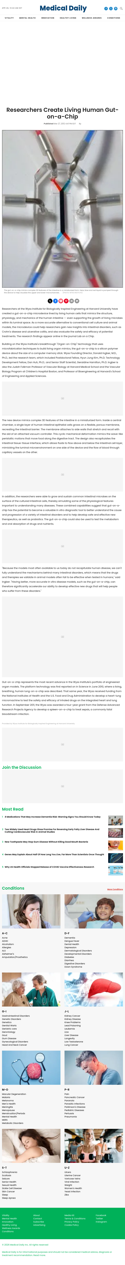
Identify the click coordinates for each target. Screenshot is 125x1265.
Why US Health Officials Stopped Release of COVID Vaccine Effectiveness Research (49, 867)
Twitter (99, 1218)
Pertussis (69, 1113)
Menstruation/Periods (13, 1113)
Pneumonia (71, 1116)
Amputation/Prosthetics (15, 957)
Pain (67, 1094)
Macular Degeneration (14, 1094)
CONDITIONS (113, 18)
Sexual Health (9, 1185)
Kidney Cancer (72, 1015)
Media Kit (69, 1215)
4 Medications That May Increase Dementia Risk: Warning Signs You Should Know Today (53, 816)
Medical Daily (63, 8)
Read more (39, 1255)
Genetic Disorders (11, 1019)
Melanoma (8, 1100)
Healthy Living (9, 1225)
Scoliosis (6, 1175)
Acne (5, 937)
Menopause (8, 1110)
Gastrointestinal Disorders (16, 1015)
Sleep (5, 1194)
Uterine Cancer (73, 1175)
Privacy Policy (72, 1221)
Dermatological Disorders (78, 950)
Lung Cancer (71, 1044)
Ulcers (68, 1172)
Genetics (6, 1022)
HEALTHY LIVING (68, 18)
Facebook (101, 1215)
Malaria (6, 1097)
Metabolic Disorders (12, 1123)
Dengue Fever (72, 941)
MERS (5, 1119)
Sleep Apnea (9, 1198)
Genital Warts (9, 1025)
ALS (4, 950)
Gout (4, 1035)
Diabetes (69, 957)
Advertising (39, 1225)
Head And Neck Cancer (14, 1044)
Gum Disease (9, 1038)
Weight (68, 1185)
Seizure (6, 1178)
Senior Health (9, 1181)
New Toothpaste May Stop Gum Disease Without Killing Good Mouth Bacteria (46, 841)
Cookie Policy (72, 1225)
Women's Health (73, 1188)
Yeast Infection (72, 1191)
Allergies (6, 947)
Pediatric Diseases (74, 1110)
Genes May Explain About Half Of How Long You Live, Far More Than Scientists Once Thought (54, 854)
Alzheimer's (8, 953)
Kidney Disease (73, 1019)
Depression (70, 947)
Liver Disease (71, 1035)
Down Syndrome (73, 966)
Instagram (101, 1221)
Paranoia (69, 1100)
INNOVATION (47, 18)
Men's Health (9, 1103)
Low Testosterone (74, 1041)
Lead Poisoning (73, 1025)
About (36, 1215)
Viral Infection (72, 1181)
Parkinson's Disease (75, 1107)
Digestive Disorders (75, 963)
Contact (37, 1218)
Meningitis (7, 1107)
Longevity (70, 1038)
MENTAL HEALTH (27, 18)
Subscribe (38, 1221)
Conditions (13, 888)
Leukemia (70, 1028)
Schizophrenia (9, 1172)
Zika (67, 1194)
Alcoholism (8, 944)
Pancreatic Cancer (75, 1097)
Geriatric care (9, 1028)
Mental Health (9, 1116)
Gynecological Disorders (15, 1041)
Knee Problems (73, 1022)
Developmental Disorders (78, 953)
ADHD (5, 941)
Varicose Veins (72, 1178)
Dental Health (72, 944)
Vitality (5, 1215)
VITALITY (9, 18)
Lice (67, 1032)
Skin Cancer (8, 1191)
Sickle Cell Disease (12, 1188)
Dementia (70, 937)
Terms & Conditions (75, 1218)
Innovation (7, 1221)
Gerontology (8, 1032)
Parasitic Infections (75, 1103)
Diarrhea (69, 960)
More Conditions (115, 889)
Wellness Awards (92, 18)
